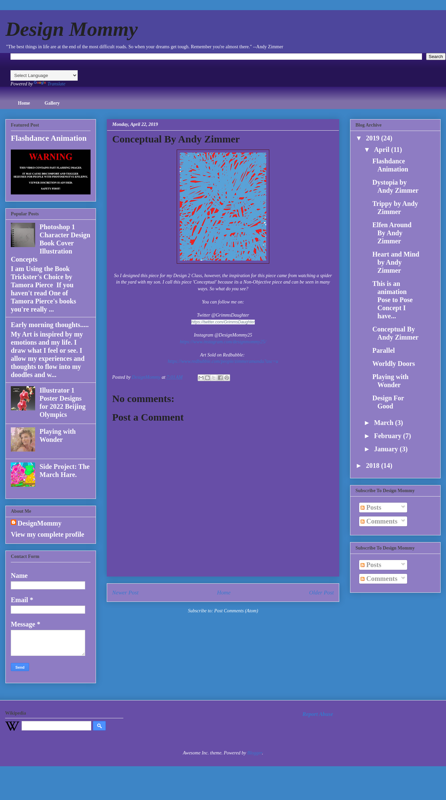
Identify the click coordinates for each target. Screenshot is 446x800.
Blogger (254, 752)
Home (24, 103)
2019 (373, 138)
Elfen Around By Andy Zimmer (392, 233)
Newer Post (125, 592)
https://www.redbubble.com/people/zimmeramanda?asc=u (223, 361)
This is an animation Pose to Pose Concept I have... (392, 300)
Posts (371, 507)
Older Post (321, 592)
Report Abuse (317, 714)
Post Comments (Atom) (236, 610)
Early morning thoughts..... (50, 324)
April (382, 149)
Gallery (52, 103)
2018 (373, 465)
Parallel (383, 350)
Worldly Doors (393, 363)
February (388, 435)
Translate (49, 83)
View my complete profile (47, 534)
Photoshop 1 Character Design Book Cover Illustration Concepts (50, 243)
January (387, 449)
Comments (379, 521)
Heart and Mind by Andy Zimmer (395, 262)
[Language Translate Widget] (44, 75)
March (384, 422)
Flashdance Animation (48, 138)
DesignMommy (39, 523)
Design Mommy (71, 29)
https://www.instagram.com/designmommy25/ (223, 341)
